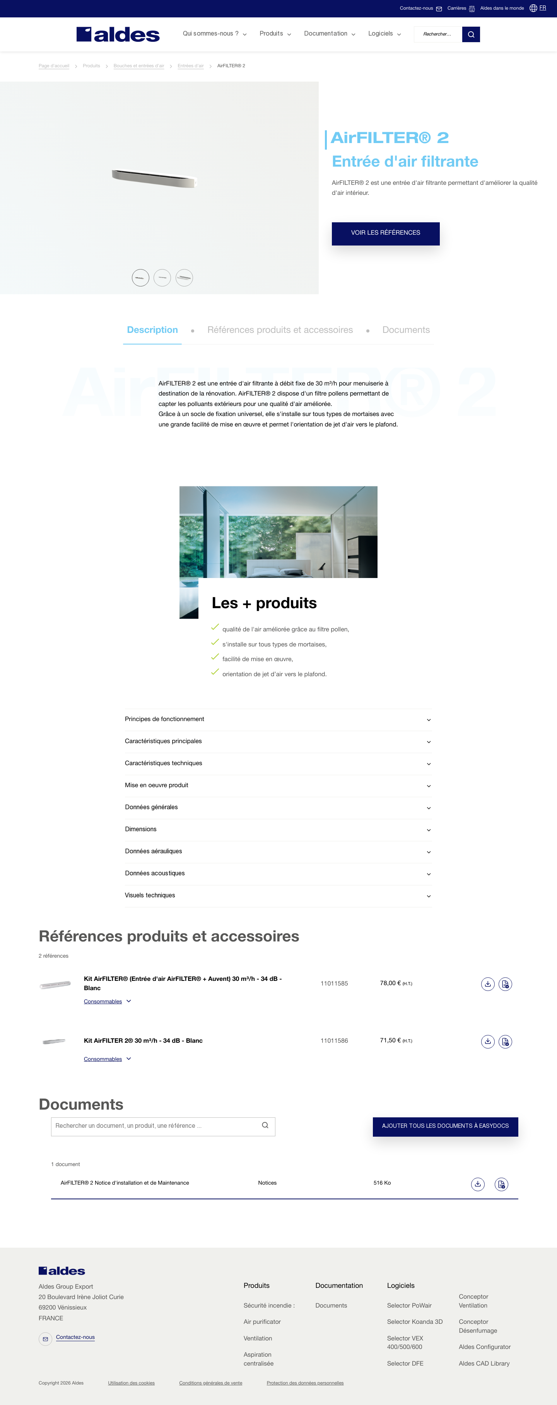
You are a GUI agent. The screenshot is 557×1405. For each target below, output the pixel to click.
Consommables (106, 1002)
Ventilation (258, 1339)
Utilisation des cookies (131, 1383)
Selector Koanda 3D (415, 1323)
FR (543, 8)
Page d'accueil (54, 66)
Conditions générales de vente (210, 1383)
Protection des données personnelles (305, 1383)
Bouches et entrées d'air (139, 66)
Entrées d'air (191, 66)
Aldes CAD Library (484, 1364)
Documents (406, 331)
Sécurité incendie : (269, 1306)
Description (152, 331)
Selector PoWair (409, 1306)
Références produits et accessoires (280, 331)
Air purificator (262, 1323)
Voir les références (385, 233)
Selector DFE (405, 1364)
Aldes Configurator (485, 1348)
